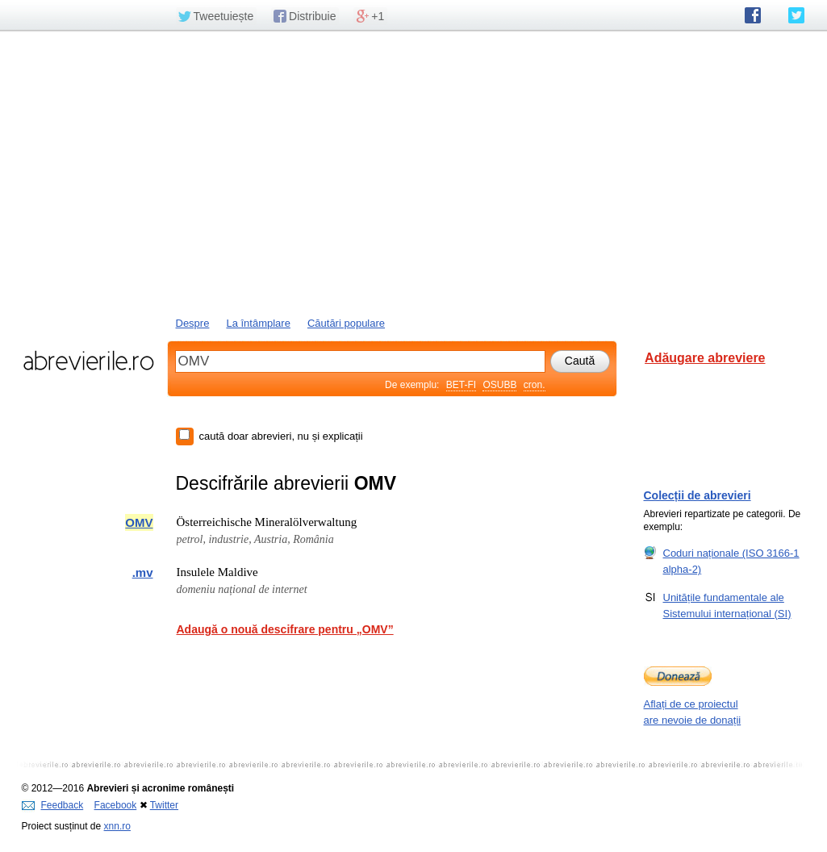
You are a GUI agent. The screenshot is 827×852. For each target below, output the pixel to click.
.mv (142, 572)
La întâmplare (258, 323)
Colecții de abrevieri (697, 495)
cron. (534, 384)
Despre (193, 323)
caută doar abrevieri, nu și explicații (281, 436)
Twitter (164, 805)
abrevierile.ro (88, 360)
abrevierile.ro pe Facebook (753, 15)
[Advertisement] (414, 172)
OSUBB (499, 384)
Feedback (53, 805)
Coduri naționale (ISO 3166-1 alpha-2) (731, 560)
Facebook (115, 805)
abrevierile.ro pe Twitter (796, 15)
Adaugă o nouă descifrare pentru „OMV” (285, 629)
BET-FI (461, 384)
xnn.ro (117, 826)
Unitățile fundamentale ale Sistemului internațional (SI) (727, 605)
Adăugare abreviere (705, 358)
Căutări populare (346, 323)
